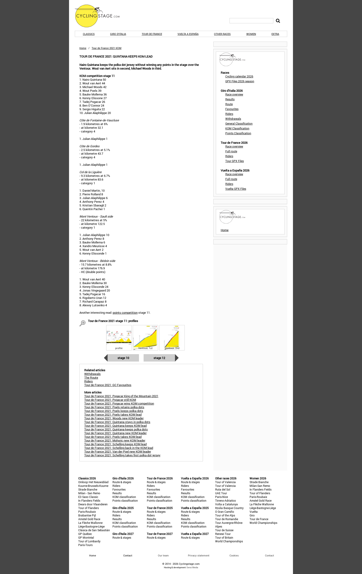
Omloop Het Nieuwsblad (93, 482)
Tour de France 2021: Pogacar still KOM (110, 400)
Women (251, 34)
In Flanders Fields (89, 500)
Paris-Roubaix (87, 511)
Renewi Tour (223, 534)
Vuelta (254, 511)
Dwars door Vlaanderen (93, 504)
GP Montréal (86, 537)
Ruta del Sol (222, 489)
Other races (222, 34)
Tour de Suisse (224, 530)
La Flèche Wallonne (90, 523)
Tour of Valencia (225, 482)
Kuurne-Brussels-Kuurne (93, 486)
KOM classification (124, 497)
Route (229, 104)
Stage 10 (123, 358)
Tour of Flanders (88, 508)
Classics (89, 34)
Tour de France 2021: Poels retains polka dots (114, 407)
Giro (252, 515)
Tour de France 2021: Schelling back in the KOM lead (118, 448)
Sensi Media (192, 567)
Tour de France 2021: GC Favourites (107, 385)
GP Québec (85, 534)
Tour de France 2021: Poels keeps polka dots (113, 411)
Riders (229, 114)
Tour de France (152, 34)
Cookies (234, 555)
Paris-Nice (221, 497)
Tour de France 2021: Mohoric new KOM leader (114, 440)
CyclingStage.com (100, 16)
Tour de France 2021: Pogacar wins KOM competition (119, 403)
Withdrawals (233, 118)
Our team (163, 555)
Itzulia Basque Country (229, 508)
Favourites (231, 109)
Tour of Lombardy (89, 541)
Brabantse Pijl (87, 515)
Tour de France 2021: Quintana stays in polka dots (117, 422)
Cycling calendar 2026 (239, 76)
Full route (231, 151)
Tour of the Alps (225, 515)
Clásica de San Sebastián (94, 530)
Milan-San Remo (260, 486)
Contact (269, 555)
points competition (125, 312)
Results (230, 99)
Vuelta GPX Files (235, 188)
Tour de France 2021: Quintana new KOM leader (115, 433)
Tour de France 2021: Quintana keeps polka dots (116, 429)
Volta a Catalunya (226, 504)
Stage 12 (159, 358)
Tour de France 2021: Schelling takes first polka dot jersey (122, 455)
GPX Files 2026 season (239, 81)
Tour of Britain (224, 537)
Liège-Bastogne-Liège (91, 526)
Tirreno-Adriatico (225, 500)
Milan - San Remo (89, 493)
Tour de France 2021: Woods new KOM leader (114, 418)
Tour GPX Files (234, 161)
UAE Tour (221, 493)
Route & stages (121, 482)
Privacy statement (198, 555)
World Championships (229, 541)
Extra (275, 34)
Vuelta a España (188, 34)
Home (82, 48)
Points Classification (238, 133)
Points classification (125, 500)
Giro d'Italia (118, 34)
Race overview (234, 94)
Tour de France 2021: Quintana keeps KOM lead (115, 426)
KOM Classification (237, 128)
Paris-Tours (85, 545)
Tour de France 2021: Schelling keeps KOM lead (115, 444)
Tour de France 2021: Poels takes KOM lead (113, 414)
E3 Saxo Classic (88, 497)
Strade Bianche (87, 489)
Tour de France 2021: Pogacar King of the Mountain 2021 (121, 396)
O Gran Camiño (224, 511)
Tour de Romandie (226, 519)
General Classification (239, 123)
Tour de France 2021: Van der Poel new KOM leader (117, 451)
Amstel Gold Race (89, 519)
